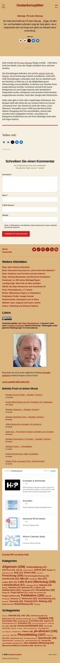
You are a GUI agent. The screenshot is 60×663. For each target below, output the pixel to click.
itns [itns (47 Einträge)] (42, 578)
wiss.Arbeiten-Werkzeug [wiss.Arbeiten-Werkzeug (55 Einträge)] (38, 643)
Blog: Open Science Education (16, 267)
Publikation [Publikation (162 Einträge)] (32, 595)
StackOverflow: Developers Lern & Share (20, 299)
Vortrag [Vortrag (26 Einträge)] (46, 640)
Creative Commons (15, 325)
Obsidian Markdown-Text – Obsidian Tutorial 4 (24, 417)
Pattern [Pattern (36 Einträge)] (27, 631)
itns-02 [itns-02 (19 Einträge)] (6, 628)
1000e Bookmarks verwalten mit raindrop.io (23, 424)
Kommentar (7, 174)
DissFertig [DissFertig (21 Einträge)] (23, 621)
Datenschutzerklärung (10, 658)
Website (5, 215)
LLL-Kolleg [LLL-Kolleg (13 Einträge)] (6, 631)
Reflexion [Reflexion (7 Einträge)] (16, 599)
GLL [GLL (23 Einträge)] (5, 626)
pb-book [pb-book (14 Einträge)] (6, 635)
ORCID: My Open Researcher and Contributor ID (23, 287)
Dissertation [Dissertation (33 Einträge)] (9, 621)
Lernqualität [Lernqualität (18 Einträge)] (43, 628)
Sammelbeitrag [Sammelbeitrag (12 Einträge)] (46, 599)
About (5, 249)
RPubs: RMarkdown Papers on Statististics (21, 293)
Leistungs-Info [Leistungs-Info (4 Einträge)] (32, 585)
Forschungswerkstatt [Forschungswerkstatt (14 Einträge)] (39, 623)
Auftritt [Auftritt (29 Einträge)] (40, 570)
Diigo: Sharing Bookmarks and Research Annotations (26, 277)
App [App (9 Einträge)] (19, 570)
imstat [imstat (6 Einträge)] (33, 579)
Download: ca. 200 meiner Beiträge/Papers (21, 280)
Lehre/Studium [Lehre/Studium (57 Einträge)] (13, 585)
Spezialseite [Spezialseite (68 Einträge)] (47, 638)
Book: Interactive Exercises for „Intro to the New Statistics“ (28, 270)
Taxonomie (7, 252)
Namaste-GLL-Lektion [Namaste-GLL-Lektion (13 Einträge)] (33, 587)
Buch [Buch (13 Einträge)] (34, 618)
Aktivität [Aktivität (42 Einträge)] (14, 615)
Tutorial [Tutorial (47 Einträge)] (31, 601)
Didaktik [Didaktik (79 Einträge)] (45, 618)
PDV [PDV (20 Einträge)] (13, 635)
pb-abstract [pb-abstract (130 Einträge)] (45, 631)
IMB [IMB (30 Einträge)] (24, 578)
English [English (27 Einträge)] (48, 621)
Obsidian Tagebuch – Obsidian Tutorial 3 (22, 410)
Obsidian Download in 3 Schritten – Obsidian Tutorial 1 (28, 439)
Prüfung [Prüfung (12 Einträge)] (49, 635)
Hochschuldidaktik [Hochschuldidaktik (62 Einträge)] (30, 625)
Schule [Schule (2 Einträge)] (5, 601)
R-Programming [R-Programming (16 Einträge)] (30, 638)
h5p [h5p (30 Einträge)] (13, 626)
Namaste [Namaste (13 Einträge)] (14, 587)
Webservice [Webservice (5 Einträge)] (7, 604)
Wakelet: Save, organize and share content (21, 303)
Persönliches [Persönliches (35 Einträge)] (45, 590)
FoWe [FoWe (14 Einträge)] (51, 623)
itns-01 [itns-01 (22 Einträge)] (48, 626)
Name (5, 195)
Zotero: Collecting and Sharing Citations (20, 306)
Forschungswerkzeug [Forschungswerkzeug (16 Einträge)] (36, 576)
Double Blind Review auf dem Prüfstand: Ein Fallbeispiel (28, 402)
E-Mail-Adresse (8, 205)
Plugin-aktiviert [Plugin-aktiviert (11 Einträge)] (19, 592)
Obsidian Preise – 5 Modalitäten (18, 446)
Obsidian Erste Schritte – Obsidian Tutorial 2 (23, 395)
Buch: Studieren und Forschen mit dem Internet (23, 274)
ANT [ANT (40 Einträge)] (25, 615)
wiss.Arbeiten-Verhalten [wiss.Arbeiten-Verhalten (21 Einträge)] (12, 643)
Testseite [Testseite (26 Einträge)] (16, 601)
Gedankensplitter (30, 5)
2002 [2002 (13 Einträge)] (4, 615)
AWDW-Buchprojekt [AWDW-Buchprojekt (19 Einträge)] (39, 616)
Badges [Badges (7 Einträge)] (51, 570)
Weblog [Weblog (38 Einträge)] (45, 601)
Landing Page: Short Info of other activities (21, 283)
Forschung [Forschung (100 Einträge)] (12, 575)
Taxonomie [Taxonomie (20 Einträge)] (7, 640)
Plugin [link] (46, 21)
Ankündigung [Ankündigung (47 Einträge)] (36, 567)
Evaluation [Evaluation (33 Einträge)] (24, 623)
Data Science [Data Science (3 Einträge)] (7, 573)
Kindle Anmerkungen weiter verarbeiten (21, 454)
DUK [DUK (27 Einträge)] (18, 572)
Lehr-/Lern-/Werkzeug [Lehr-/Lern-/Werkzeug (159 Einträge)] (36, 581)
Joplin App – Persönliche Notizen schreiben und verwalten (29, 432)
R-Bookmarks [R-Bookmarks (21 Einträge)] (16, 638)
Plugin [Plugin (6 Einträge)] (6, 593)
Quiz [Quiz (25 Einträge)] (5, 638)
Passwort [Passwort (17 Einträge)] (28, 590)
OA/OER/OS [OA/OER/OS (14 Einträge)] (16, 631)
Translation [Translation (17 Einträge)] (19, 640)
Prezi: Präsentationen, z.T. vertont (17, 290)
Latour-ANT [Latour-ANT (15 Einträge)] (9, 582)
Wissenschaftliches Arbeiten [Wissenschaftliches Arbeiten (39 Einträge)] (17, 645)
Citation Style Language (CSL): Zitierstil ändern (25, 461)
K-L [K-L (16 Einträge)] (19, 628)
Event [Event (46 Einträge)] (30, 572)
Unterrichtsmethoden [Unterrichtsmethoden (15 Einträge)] (32, 640)
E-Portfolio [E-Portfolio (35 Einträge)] (36, 621)
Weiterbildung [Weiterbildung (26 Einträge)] (23, 604)
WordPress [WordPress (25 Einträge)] (40, 646)
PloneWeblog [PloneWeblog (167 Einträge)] (31, 634)
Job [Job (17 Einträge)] (13, 628)
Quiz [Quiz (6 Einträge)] (48, 596)
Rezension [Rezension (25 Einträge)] (29, 598)
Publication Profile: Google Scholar (18, 296)
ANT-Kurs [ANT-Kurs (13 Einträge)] (8, 570)
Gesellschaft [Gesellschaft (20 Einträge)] (10, 578)
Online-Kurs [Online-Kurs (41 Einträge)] (11, 590)
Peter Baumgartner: (31, 323)
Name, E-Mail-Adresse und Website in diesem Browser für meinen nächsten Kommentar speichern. (30, 226)
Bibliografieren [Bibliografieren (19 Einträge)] (8, 618)
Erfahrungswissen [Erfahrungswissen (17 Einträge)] (9, 623)
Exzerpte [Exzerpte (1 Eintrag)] (40, 573)
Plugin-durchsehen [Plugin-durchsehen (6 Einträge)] (37, 593)
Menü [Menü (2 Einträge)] (4, 587)
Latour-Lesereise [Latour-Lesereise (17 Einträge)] (30, 628)
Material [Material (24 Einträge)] (45, 585)
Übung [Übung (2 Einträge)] (37, 604)
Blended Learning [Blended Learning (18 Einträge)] (23, 618)
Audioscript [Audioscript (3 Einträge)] (28, 570)
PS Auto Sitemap (24, 63)
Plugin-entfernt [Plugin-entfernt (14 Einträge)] (11, 596)
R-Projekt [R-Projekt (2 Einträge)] (6, 599)
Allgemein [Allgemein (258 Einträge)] (13, 566)
